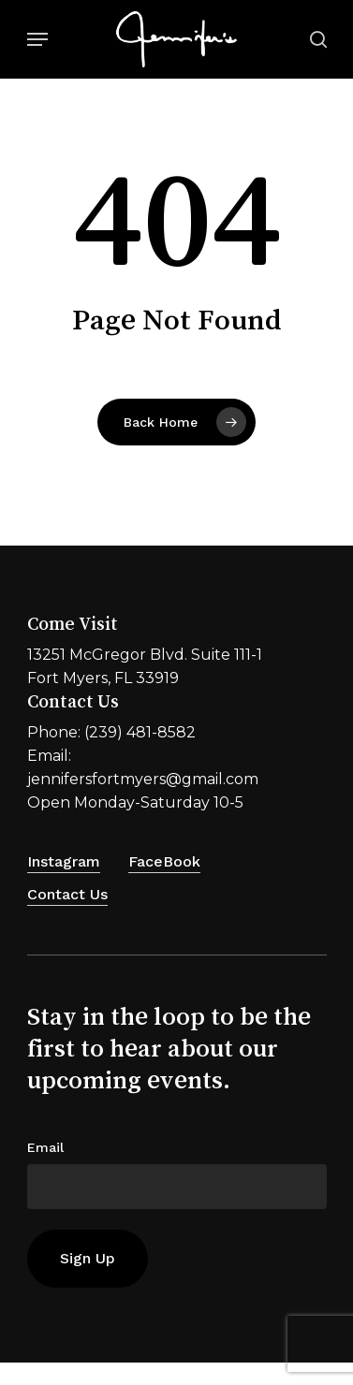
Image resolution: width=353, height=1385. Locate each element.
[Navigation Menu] (37, 39)
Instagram (63, 861)
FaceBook (164, 861)
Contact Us (67, 894)
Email (45, 1147)
